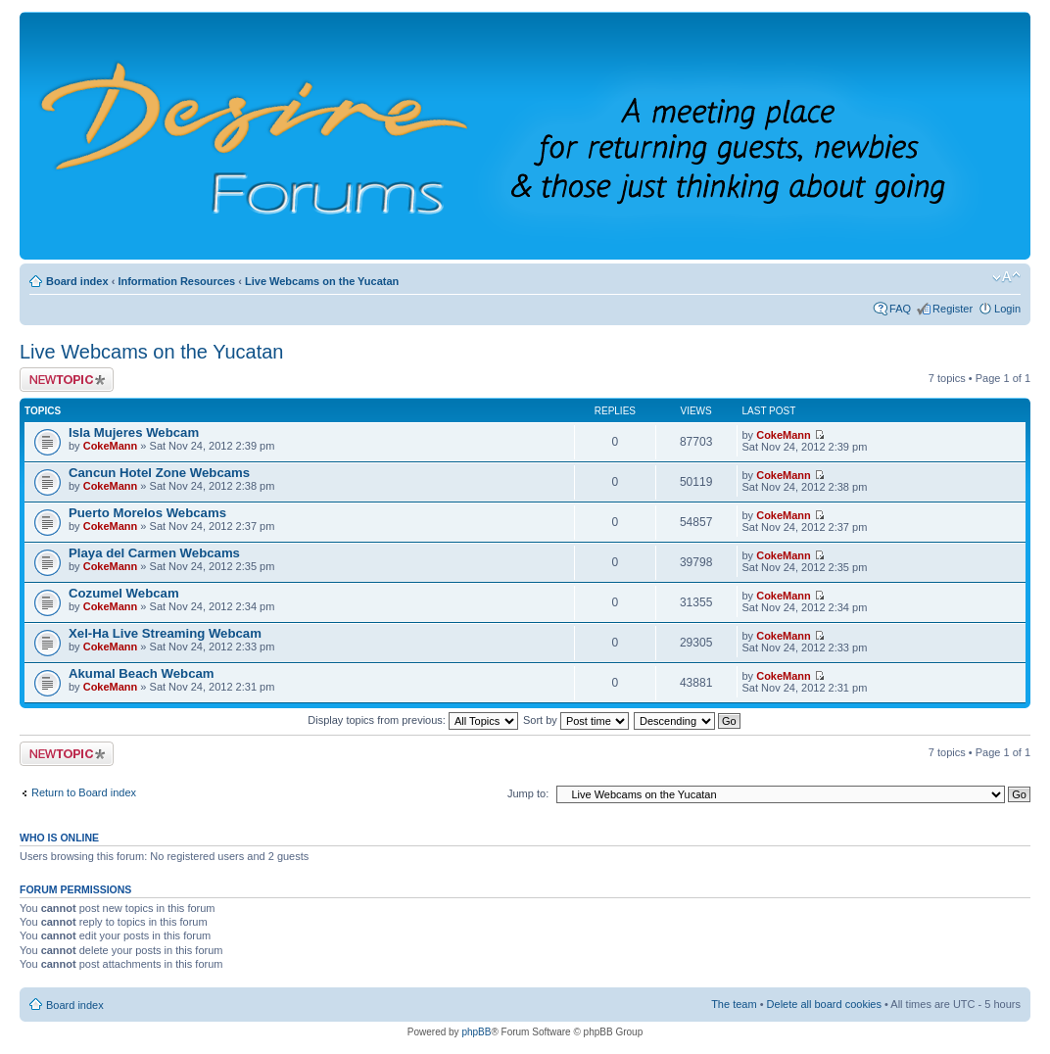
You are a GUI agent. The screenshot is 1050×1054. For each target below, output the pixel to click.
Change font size (1006, 277)
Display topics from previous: (413, 720)
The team (733, 1004)
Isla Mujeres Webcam (134, 432)
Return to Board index (83, 792)
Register (952, 308)
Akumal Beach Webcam (142, 673)
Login (1007, 308)
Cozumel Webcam (124, 593)
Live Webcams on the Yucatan (322, 281)
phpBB (476, 1032)
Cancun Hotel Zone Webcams (159, 472)
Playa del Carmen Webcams (154, 553)
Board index (77, 281)
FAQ (900, 308)
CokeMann (110, 446)
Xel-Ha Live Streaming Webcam (165, 633)
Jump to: (528, 793)
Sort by (576, 720)
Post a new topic (67, 379)
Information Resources (176, 281)
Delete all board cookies (824, 1004)
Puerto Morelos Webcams (147, 512)
